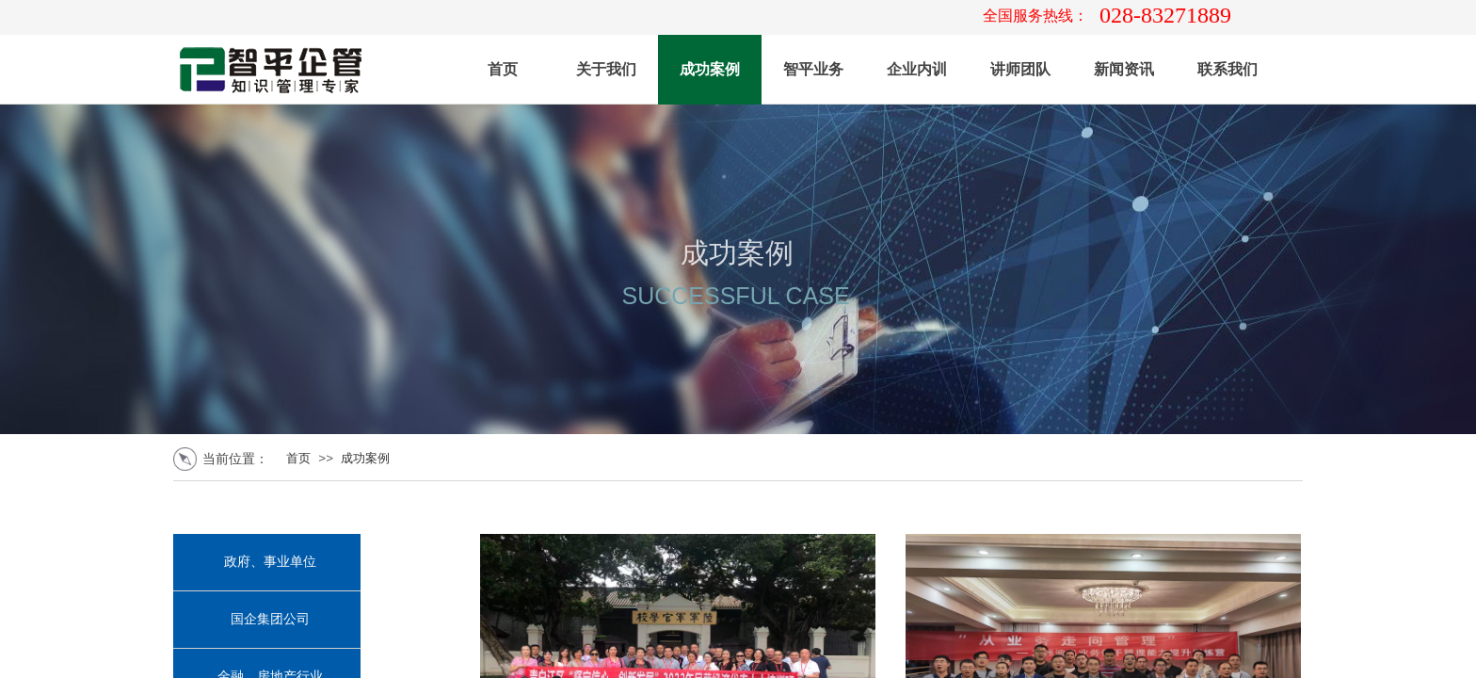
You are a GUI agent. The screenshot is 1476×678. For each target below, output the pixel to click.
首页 (503, 69)
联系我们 (1227, 69)
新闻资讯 (1124, 69)
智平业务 (813, 69)
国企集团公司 (270, 619)
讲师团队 (1020, 69)
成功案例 (710, 69)
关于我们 (606, 69)
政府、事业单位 (270, 562)
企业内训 (917, 69)
